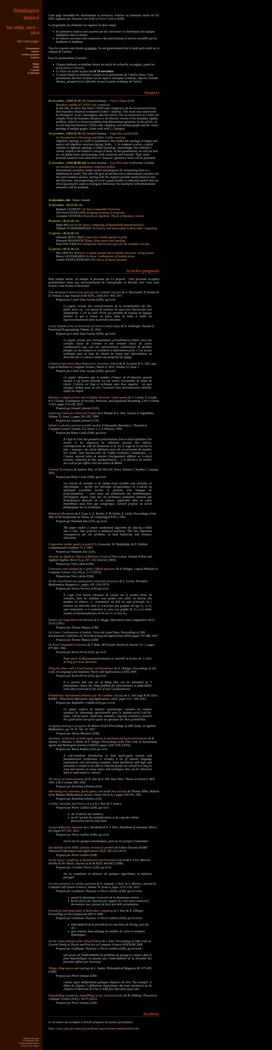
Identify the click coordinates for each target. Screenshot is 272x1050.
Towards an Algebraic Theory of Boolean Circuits (113, 216)
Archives (34, 57)
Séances (35, 51)
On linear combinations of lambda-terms (110, 256)
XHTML (24, 1046)
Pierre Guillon (107, 18)
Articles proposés (30, 54)
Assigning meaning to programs (105, 212)
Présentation (32, 48)
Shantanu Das (79, 18)
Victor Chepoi (118, 100)
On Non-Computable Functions (101, 209)
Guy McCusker (119, 162)
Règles (35, 63)
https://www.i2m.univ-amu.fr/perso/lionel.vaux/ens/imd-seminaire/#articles (93, 1028)
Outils (36, 66)
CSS (30, 1046)
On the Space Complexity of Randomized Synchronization (109, 224)
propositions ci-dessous (70, 67)
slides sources (115, 137)
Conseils (35, 69)
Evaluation (33, 73)
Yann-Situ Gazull (120, 133)
